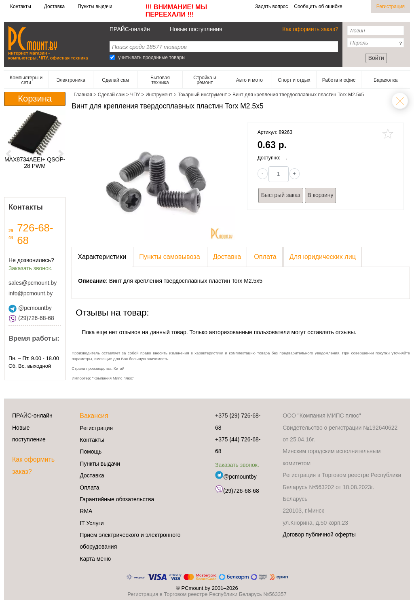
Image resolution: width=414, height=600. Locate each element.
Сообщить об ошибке (318, 6)
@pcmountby (30, 308)
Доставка (54, 6)
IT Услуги (92, 523)
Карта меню (95, 558)
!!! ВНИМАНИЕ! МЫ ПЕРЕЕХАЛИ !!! (176, 11)
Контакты (20, 6)
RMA (86, 511)
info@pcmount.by (30, 293)
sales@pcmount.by (32, 283)
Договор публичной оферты (319, 534)
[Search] (112, 57)
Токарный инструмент (400, 101)
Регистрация (390, 6)
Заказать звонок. (30, 268)
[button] (8, 153)
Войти (376, 58)
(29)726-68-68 (31, 318)
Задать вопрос (271, 6)
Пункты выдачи (95, 6)
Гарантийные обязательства (117, 499)
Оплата (89, 487)
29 (10, 231)
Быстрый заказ (280, 195)
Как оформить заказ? (310, 29)
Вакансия (94, 415)
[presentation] (102, 257)
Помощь (90, 451)
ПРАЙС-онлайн (130, 29)
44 (10, 237)
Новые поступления (196, 29)
